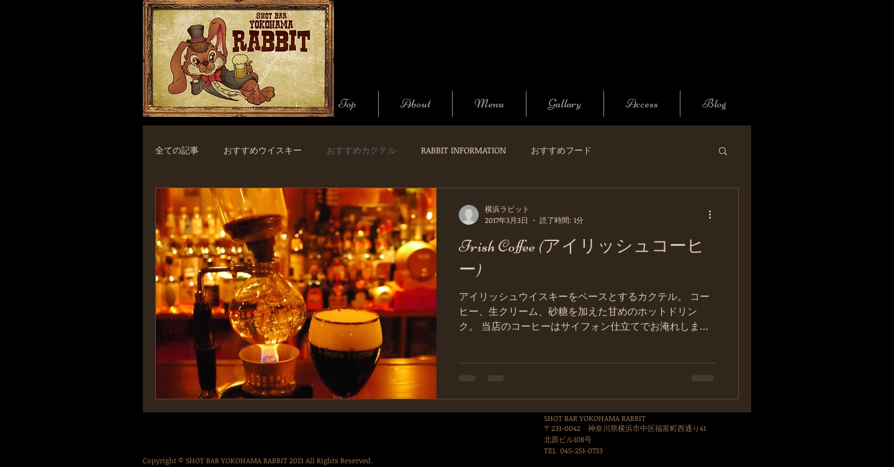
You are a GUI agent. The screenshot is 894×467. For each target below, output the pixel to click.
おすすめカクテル (361, 150)
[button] (723, 151)
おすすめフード (561, 150)
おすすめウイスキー (263, 150)
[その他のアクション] (714, 214)
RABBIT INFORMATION (463, 150)
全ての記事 (177, 150)
